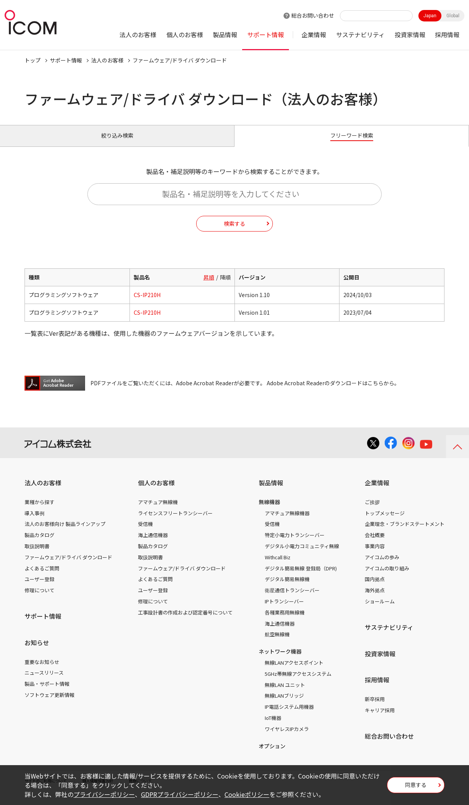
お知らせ (37, 651)
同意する (415, 787)
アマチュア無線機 (158, 510)
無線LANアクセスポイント (294, 671)
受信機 (145, 532)
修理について (39, 599)
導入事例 (34, 521)
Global (452, 15)
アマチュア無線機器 (287, 521)
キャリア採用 (380, 719)
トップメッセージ (385, 521)
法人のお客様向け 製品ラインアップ (65, 532)
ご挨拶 (372, 510)
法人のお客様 (138, 34)
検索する (234, 232)
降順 (225, 286)
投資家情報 (410, 34)
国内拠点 (375, 587)
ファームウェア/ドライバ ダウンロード (68, 566)
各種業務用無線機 (285, 621)
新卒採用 (375, 707)
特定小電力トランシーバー (295, 543)
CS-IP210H (147, 303)
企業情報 (314, 34)
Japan (429, 15)
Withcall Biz (277, 566)
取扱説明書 (37, 555)
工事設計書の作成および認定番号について (185, 621)
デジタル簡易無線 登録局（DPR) (301, 576)
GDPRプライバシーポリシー (179, 794)
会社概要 (375, 543)
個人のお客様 (184, 34)
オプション (272, 754)
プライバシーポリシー (104, 794)
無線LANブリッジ (284, 704)
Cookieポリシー (247, 794)
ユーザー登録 (39, 587)
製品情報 (225, 34)
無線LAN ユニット (285, 693)
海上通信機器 (153, 543)
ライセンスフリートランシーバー (175, 521)
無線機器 (269, 510)
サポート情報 (265, 34)
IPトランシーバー (284, 610)
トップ (33, 60)
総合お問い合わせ (312, 15)
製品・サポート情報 (47, 692)
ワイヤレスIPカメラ (287, 737)
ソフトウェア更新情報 (49, 703)
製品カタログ (39, 543)
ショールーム (380, 610)
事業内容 (375, 555)
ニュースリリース (44, 681)
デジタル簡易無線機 (287, 587)
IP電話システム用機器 (289, 715)
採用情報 (447, 34)
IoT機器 (273, 726)
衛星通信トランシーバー (292, 599)
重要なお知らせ (42, 670)
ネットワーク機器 (280, 660)
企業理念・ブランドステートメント (404, 532)
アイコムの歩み (382, 566)
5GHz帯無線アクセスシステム (298, 682)
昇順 (208, 286)
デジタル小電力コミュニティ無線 (302, 555)
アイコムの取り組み (387, 576)
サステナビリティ (360, 34)
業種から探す (39, 510)
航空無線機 (277, 643)
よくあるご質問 (42, 576)
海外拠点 (375, 599)
